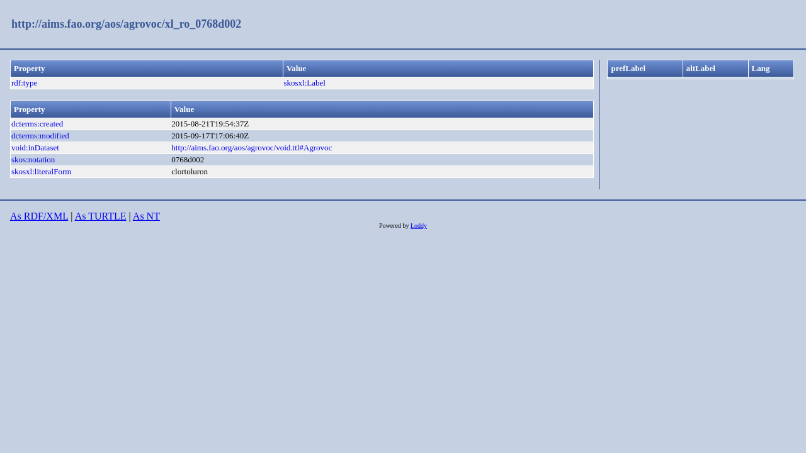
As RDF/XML (39, 216)
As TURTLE (101, 216)
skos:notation (33, 159)
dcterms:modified (40, 135)
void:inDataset (35, 147)
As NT (146, 216)
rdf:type (24, 82)
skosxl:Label (304, 82)
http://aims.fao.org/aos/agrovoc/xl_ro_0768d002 (126, 24)
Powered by (395, 225)
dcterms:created (37, 123)
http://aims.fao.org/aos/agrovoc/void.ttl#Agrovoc (251, 147)
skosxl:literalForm (41, 171)
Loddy (419, 225)
